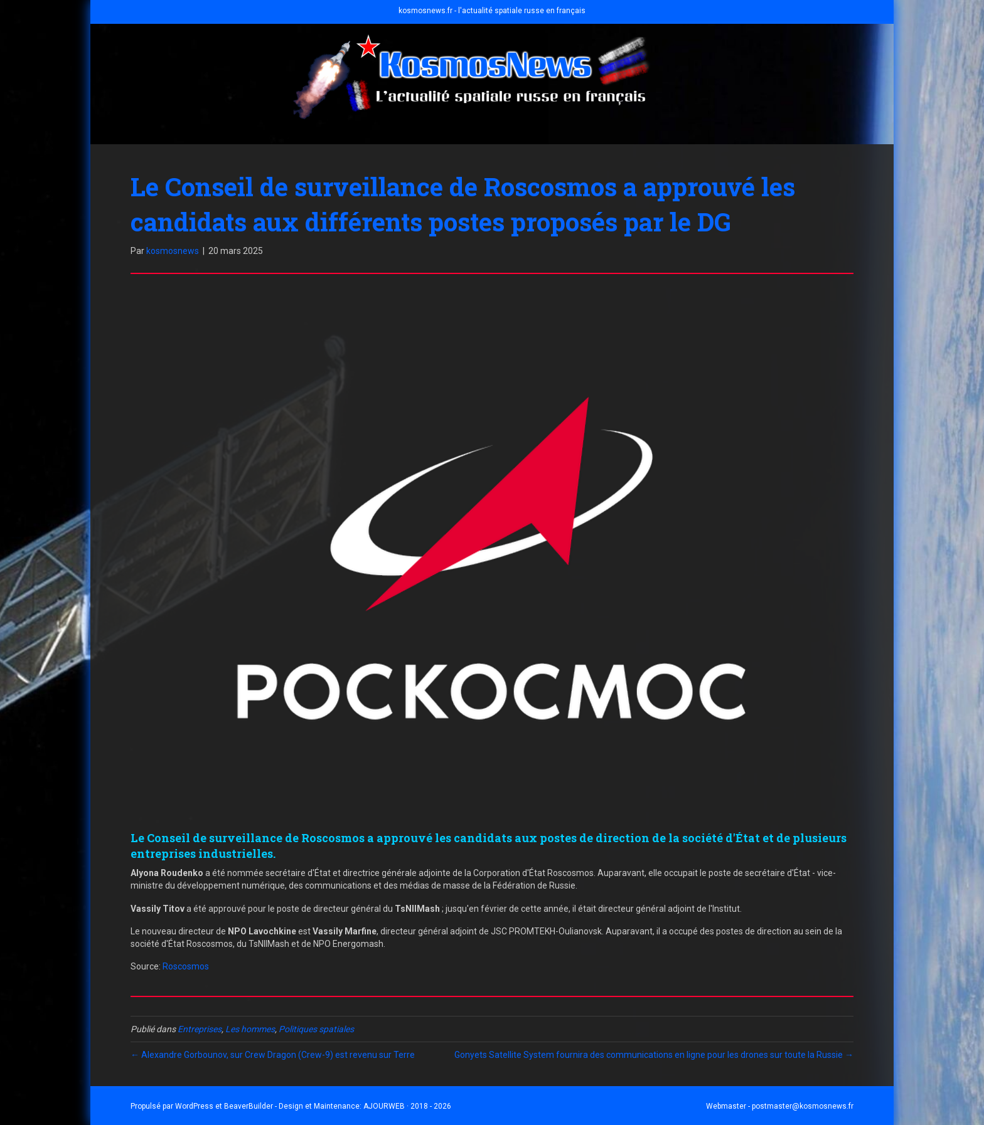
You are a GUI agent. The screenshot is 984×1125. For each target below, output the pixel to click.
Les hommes (250, 1029)
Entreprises (200, 1029)
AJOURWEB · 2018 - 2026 (407, 1106)
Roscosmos (186, 966)
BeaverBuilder (248, 1106)
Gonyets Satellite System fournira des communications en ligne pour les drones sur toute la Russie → (653, 1055)
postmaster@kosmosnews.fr (802, 1106)
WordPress (194, 1106)
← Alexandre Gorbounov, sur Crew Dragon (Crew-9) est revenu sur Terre (273, 1055)
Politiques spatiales (316, 1029)
